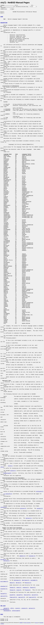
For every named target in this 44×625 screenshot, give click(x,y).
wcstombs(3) (34, 580)
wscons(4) (13, 470)
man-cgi (36, 622)
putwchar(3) (4, 589)
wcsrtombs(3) (4, 581)
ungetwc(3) (26, 587)
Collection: (3, 7)
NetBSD (21, 622)
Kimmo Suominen (27, 622)
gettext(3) (23, 508)
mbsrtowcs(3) (25, 580)
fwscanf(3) (4, 593)
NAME (2, 16)
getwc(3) (18, 587)
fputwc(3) (12, 590)
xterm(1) (10, 466)
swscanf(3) (19, 595)
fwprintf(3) (27, 595)
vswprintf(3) (32, 597)
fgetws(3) (32, 587)
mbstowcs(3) (17, 580)
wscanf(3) (12, 595)
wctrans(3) (7, 560)
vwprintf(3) (21, 597)
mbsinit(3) (28, 582)
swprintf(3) (4, 596)
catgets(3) (4, 507)
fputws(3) (28, 590)
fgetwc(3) (12, 587)
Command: (3, 5)
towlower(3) (32, 556)
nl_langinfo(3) (8, 494)
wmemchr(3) (23, 556)
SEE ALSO (3, 606)
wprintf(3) (35, 595)
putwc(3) (18, 590)
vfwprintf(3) (13, 597)
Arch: (32, 5)
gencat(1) (6, 608)
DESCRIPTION (4, 22)
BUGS (2, 614)
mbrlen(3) (18, 582)
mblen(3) (12, 582)
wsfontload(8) (8, 473)
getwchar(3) (4, 586)
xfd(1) (2, 467)
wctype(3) (3, 559)
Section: (16, 5)
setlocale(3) (39, 491)
